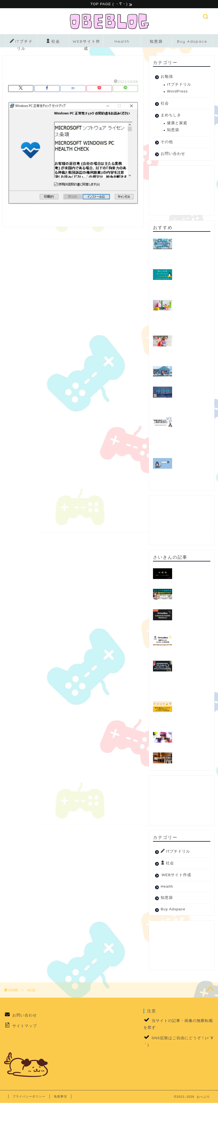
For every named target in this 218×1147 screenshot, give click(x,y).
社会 (53, 42)
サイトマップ (24, 1026)
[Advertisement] (180, 191)
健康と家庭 (177, 124)
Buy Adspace (192, 42)
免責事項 (60, 1097)
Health (121, 42)
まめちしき (171, 116)
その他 (167, 143)
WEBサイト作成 (86, 44)
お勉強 (167, 77)
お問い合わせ (173, 154)
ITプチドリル (21, 43)
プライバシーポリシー (29, 1097)
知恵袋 (156, 42)
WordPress (177, 92)
